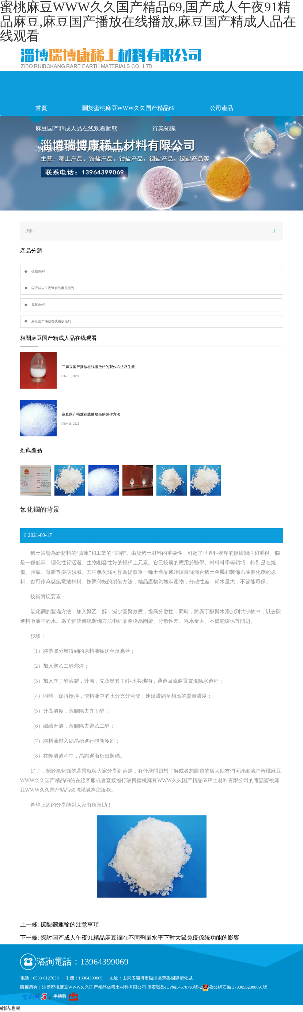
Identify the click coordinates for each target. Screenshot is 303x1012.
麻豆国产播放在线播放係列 (51, 321)
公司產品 (221, 108)
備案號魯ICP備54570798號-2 (174, 987)
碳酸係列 (38, 271)
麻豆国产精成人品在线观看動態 (76, 128)
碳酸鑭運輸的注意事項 (70, 924)
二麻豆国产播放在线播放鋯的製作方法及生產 (98, 367)
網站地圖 (10, 1008)
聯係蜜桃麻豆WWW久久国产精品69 (81, 149)
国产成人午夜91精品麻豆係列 (52, 288)
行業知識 (164, 128)
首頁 (41, 108)
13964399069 (104, 961)
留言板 (172, 149)
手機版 (60, 996)
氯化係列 (38, 304)
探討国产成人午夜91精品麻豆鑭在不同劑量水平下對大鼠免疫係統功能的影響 (140, 938)
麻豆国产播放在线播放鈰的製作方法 (91, 414)
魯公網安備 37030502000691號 (234, 987)
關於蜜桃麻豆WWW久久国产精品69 (128, 108)
